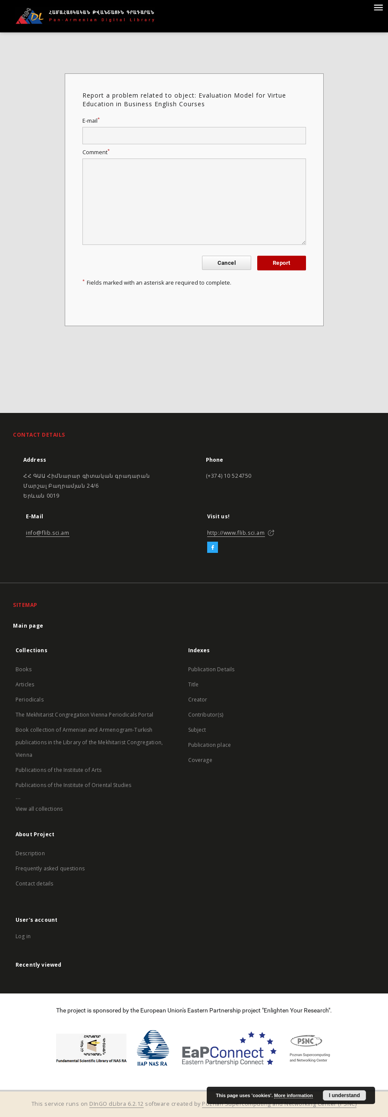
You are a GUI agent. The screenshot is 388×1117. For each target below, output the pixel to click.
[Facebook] (212, 548)
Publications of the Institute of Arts (59, 770)
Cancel (227, 263)
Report (281, 263)
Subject (197, 729)
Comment (96, 152)
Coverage (200, 760)
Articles (25, 684)
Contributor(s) (206, 714)
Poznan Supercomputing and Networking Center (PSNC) (279, 1103)
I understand (344, 1095)
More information (293, 1095)
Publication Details (211, 669)
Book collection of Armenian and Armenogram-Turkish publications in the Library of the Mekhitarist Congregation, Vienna (89, 742)
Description (30, 853)
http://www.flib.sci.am (236, 532)
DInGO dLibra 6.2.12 (116, 1103)
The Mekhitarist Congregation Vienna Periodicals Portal (84, 714)
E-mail (91, 120)
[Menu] (378, 7)
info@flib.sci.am (47, 532)
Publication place (209, 745)
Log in (23, 936)
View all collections (39, 808)
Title (193, 684)
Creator (198, 699)
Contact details (34, 883)
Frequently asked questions (50, 868)
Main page (28, 625)
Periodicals (30, 699)
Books (24, 669)
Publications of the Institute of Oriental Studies (73, 785)
